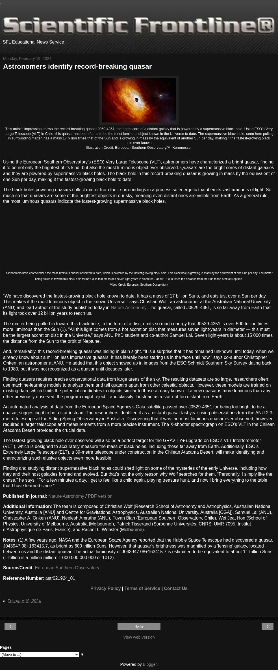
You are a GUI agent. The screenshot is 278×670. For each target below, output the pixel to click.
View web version (139, 637)
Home (139, 626)
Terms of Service (142, 588)
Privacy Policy (105, 588)
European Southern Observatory (67, 567)
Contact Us (176, 588)
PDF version (100, 496)
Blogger (150, 664)
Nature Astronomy (128, 307)
